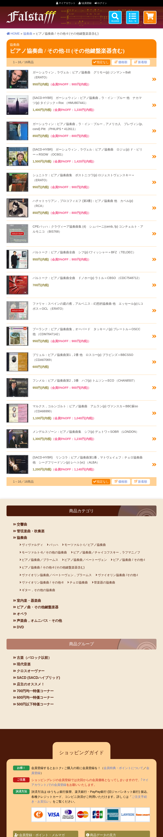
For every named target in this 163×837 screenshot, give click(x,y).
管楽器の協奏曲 (104, 581)
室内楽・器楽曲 (29, 600)
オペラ (22, 613)
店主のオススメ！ (31, 683)
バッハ (53, 544)
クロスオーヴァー (31, 670)
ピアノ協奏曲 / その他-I (129, 559)
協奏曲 (27, 33)
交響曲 (22, 524)
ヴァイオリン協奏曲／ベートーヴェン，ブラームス (57, 574)
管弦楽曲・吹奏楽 (31, 530)
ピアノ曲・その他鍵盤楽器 (37, 606)
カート (150, 21)
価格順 (122, 61)
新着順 (142, 61)
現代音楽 (24, 663)
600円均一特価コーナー (35, 697)
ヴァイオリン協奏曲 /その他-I (118, 574)
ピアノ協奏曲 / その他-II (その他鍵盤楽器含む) (53, 566)
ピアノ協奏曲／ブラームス (40, 559)
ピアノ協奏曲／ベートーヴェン (85, 559)
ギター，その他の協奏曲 (38, 589)
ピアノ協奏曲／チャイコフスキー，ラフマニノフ (106, 551)
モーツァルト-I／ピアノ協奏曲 (85, 544)
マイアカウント (67, 3)
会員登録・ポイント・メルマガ (42, 829)
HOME (15, 33)
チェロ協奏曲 (79, 581)
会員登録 (86, 3)
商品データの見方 (103, 829)
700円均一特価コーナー (35, 690)
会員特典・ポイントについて (123, 762)
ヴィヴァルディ (32, 544)
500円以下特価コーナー (35, 703)
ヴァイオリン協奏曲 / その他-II (42, 581)
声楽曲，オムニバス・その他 (39, 620)
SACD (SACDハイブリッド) (38, 677)
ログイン (102, 3)
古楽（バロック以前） (34, 657)
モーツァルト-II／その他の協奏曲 (44, 551)
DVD (20, 626)
